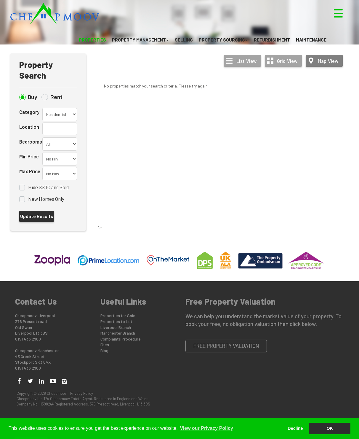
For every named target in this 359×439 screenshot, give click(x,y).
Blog (104, 350)
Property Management (140, 39)
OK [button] (329, 428)
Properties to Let (116, 321)
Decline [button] (295, 428)
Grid (287, 61)
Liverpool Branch (115, 327)
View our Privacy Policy (206, 428)
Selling (184, 39)
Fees (104, 344)
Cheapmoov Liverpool (35, 315)
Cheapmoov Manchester (37, 350)
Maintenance (311, 39)
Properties (92, 39)
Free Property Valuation (226, 346)
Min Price (29, 156)
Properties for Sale (117, 315)
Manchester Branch (117, 332)
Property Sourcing (223, 39)
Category (29, 112)
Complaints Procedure (120, 338)
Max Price (29, 171)
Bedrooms (30, 141)
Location (29, 127)
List (246, 61)
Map (328, 61)
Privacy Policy (81, 393)
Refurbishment (272, 39)
